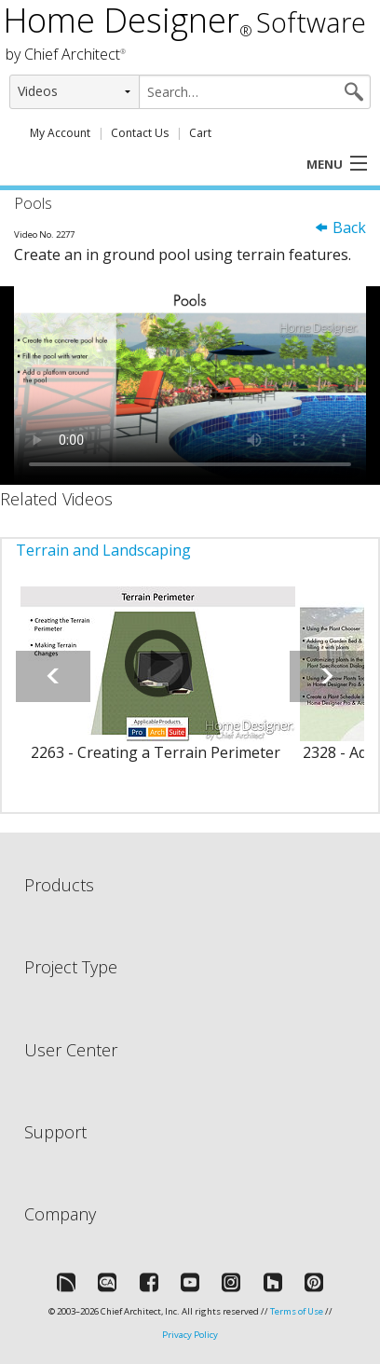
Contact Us (140, 133)
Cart (200, 133)
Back (340, 227)
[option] (155, 685)
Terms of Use (296, 1311)
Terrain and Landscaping (103, 550)
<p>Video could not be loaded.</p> (190, 385)
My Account (60, 133)
